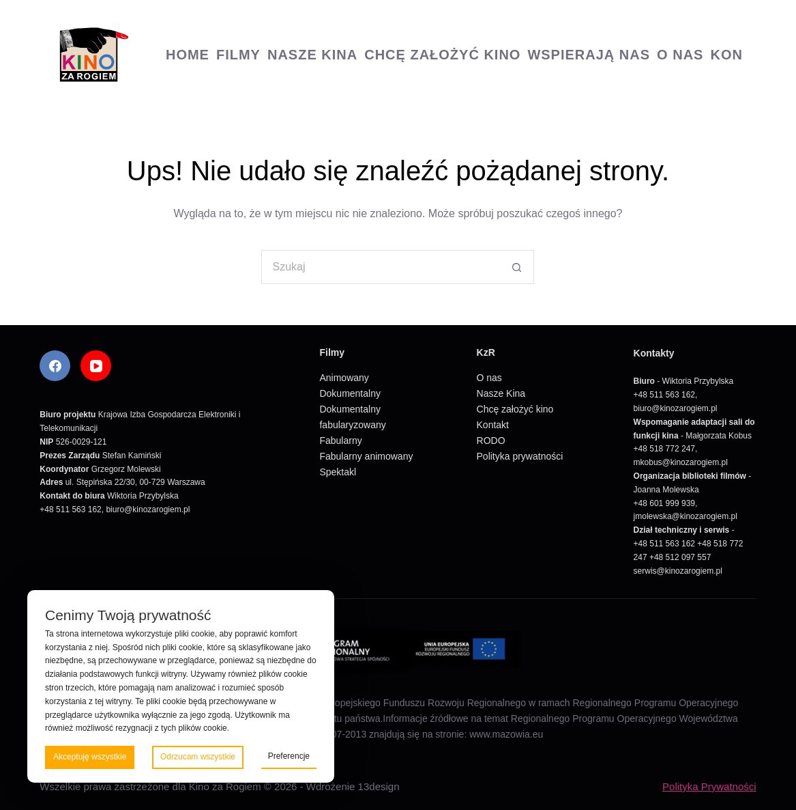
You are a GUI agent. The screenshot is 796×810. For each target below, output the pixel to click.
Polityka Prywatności (709, 786)
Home (187, 54)
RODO (491, 440)
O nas (680, 54)
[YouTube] (95, 365)
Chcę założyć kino (442, 54)
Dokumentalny (350, 393)
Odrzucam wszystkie (197, 757)
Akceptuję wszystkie (89, 757)
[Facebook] (55, 365)
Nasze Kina (312, 54)
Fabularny (340, 440)
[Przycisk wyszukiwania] (517, 267)
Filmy (238, 54)
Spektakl (337, 471)
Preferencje (289, 756)
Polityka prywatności (520, 456)
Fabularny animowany (366, 456)
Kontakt (493, 424)
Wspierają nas (588, 54)
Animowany (343, 377)
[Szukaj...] (380, 267)
